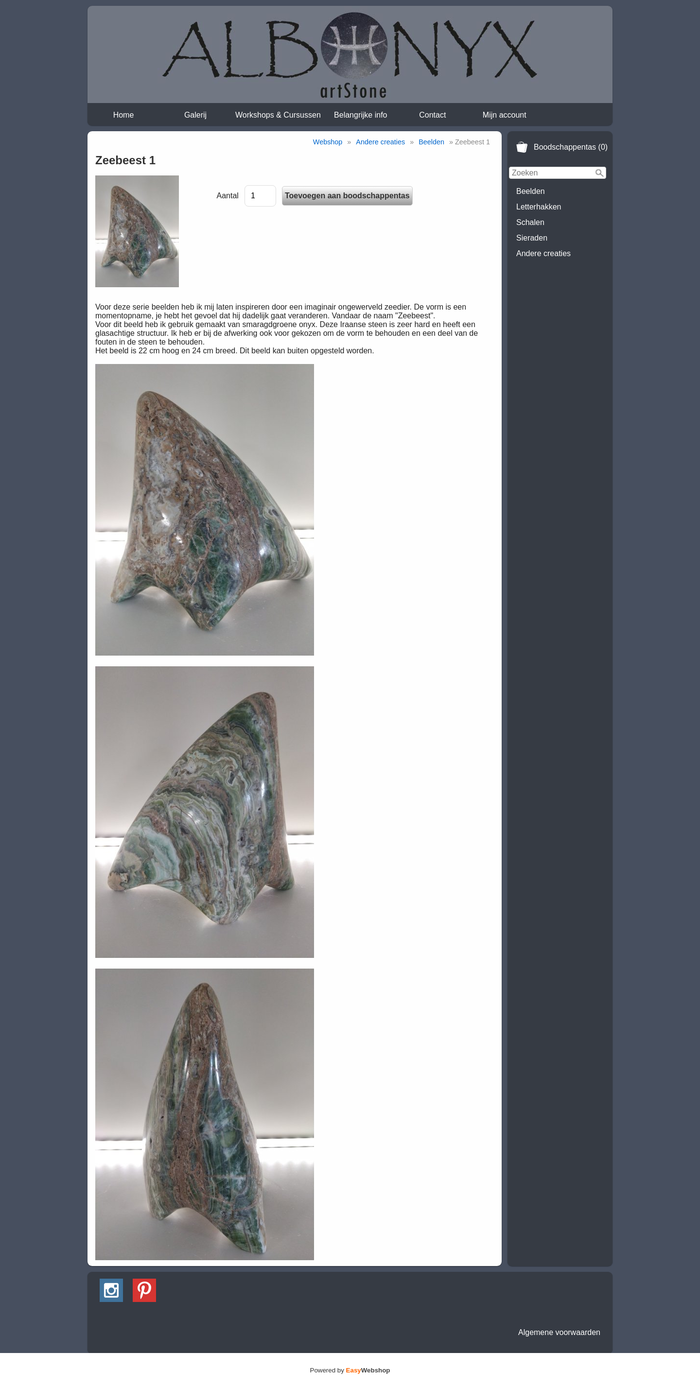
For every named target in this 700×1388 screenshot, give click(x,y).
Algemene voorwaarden (559, 1332)
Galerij (195, 115)
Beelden (530, 191)
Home (123, 115)
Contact (432, 115)
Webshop (328, 142)
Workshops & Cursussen (278, 115)
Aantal (228, 195)
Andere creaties (543, 253)
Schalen (530, 222)
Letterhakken (538, 207)
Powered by (350, 1370)
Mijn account (504, 115)
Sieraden (531, 238)
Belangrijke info (360, 115)
